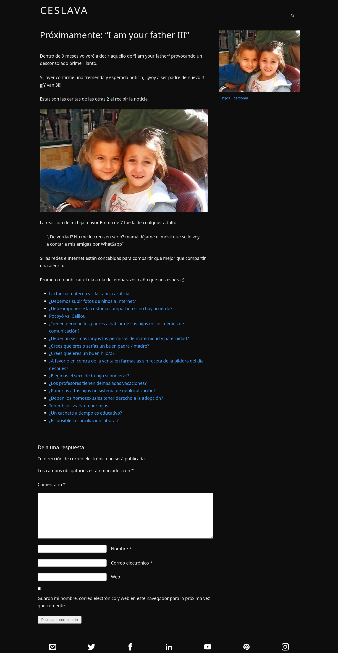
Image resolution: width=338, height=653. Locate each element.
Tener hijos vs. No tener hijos (78, 405)
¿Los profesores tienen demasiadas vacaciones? (98, 383)
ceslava (64, 11)
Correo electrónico (131, 563)
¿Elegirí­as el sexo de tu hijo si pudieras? (89, 376)
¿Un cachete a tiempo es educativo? (85, 413)
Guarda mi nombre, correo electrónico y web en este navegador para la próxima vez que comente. (124, 602)
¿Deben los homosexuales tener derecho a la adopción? (106, 398)
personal (240, 98)
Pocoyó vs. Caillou (67, 316)
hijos (226, 98)
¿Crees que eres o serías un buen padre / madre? (99, 346)
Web (115, 577)
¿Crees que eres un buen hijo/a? (81, 353)
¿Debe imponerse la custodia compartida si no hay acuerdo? (110, 308)
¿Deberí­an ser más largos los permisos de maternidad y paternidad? (119, 338)
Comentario (52, 484)
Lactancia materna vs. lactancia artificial (90, 294)
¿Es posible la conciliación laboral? (84, 420)
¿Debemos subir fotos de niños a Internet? (92, 301)
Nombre (121, 549)
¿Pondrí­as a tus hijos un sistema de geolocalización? (102, 390)
